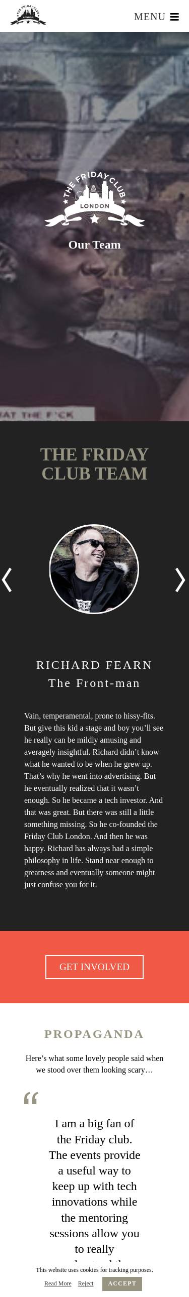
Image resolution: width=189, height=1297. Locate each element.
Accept (122, 1283)
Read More (58, 1283)
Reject (86, 1283)
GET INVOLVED (94, 967)
